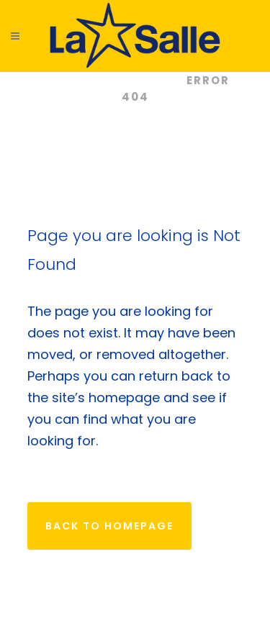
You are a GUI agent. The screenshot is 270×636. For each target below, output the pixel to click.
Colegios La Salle (106, 80)
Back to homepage (109, 526)
